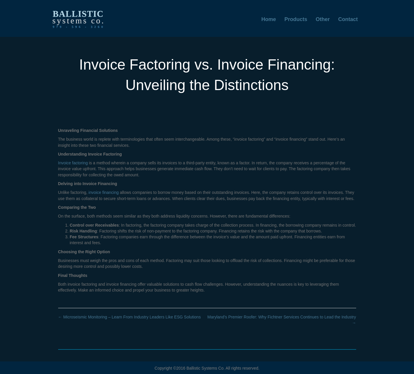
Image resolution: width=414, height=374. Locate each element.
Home (268, 19)
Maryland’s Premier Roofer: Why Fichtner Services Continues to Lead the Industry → (281, 320)
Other (323, 19)
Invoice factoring (73, 163)
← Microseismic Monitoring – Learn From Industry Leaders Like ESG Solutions (129, 317)
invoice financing (103, 192)
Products (295, 19)
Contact (348, 19)
